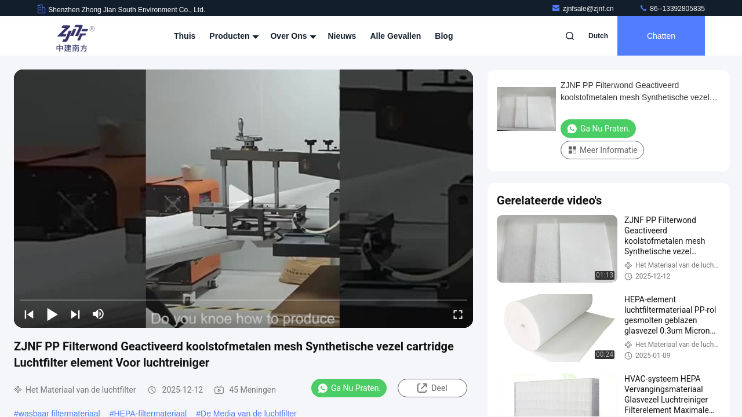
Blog (444, 36)
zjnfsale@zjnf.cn (583, 9)
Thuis (184, 36)
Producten (232, 36)
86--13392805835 (672, 9)
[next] (75, 314)
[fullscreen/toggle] (458, 314)
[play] (243, 198)
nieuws (342, 36)
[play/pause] (52, 314)
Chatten (661, 36)
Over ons (292, 36)
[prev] (29, 314)
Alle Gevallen (395, 36)
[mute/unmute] (98, 314)
